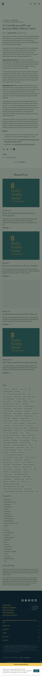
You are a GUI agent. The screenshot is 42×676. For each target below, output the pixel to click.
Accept (36, 671)
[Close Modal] (41, 662)
